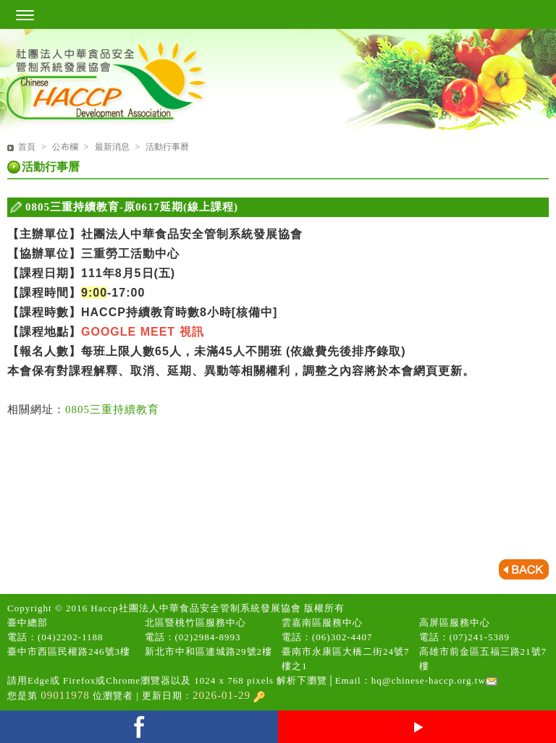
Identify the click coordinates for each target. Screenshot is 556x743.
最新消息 (113, 147)
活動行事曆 (167, 147)
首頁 (26, 147)
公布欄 (66, 147)
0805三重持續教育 (112, 409)
